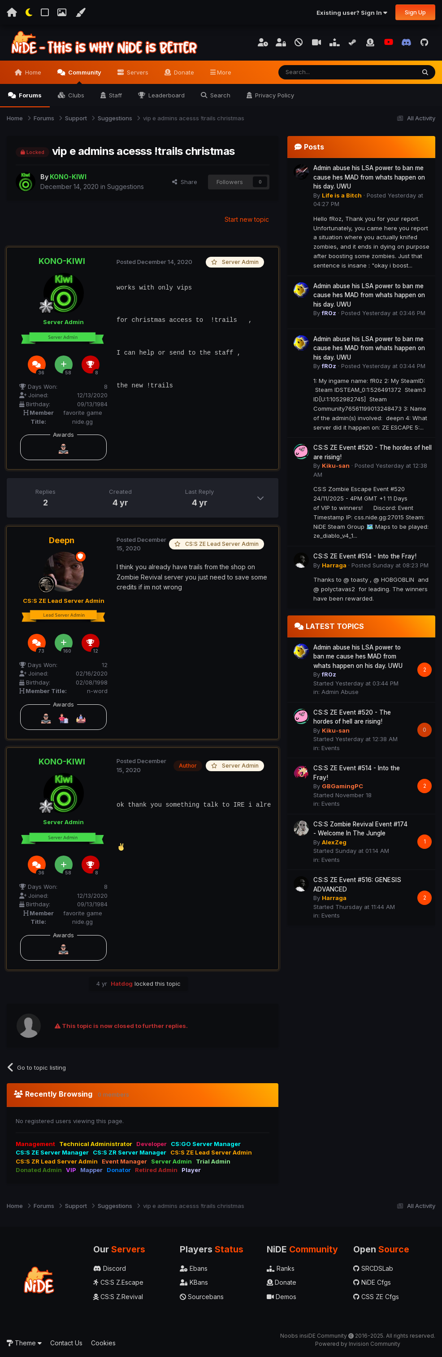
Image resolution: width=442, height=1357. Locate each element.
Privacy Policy (273, 95)
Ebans (194, 1268)
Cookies (103, 1343)
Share (184, 181)
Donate (183, 72)
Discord (109, 1268)
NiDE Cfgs (372, 1282)
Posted (154, 261)
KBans (194, 1282)
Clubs (75, 95)
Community (84, 76)
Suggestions (125, 186)
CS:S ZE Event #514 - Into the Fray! (364, 556)
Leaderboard (166, 95)
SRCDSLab (373, 1268)
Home (32, 72)
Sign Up (415, 12)
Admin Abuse (340, 691)
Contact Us (66, 1343)
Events (330, 747)
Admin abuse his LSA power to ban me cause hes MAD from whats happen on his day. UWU (369, 177)
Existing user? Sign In (351, 12)
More (224, 72)
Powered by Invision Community (357, 1343)
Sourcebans (202, 1296)
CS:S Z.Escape (118, 1282)
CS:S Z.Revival (118, 1296)
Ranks (281, 1268)
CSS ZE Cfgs (376, 1296)
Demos (281, 1296)
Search (219, 95)
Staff (114, 95)
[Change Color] (80, 12)
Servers (136, 72)
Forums (29, 95)
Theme (24, 1343)
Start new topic (247, 219)
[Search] (323, 72)
